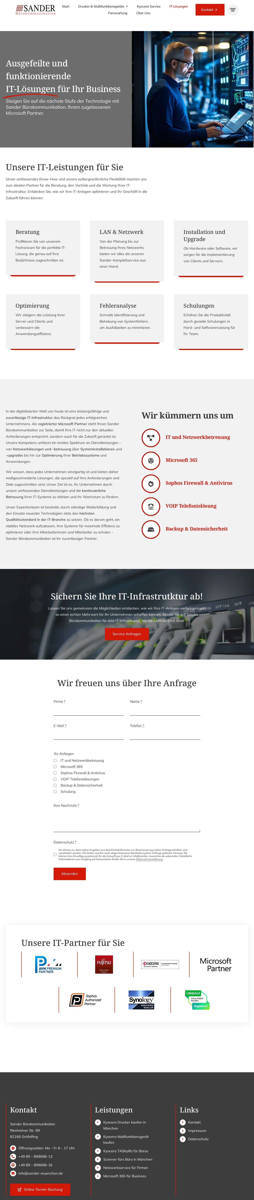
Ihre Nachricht (66, 805)
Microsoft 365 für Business (124, 1176)
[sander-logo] (35, 6)
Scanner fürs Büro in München (127, 1159)
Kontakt (194, 1122)
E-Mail (60, 725)
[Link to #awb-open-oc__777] (232, 9)
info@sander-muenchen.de (40, 1173)
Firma (59, 701)
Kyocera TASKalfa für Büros (125, 1151)
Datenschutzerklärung (149, 859)
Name (136, 701)
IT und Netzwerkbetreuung (82, 760)
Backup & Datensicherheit (82, 785)
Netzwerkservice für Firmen (125, 1167)
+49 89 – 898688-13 (35, 1156)
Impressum (197, 1130)
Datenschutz (65, 842)
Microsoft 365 (72, 766)
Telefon (137, 725)
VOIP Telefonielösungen (80, 779)
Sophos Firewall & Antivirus (83, 773)
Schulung (68, 791)
